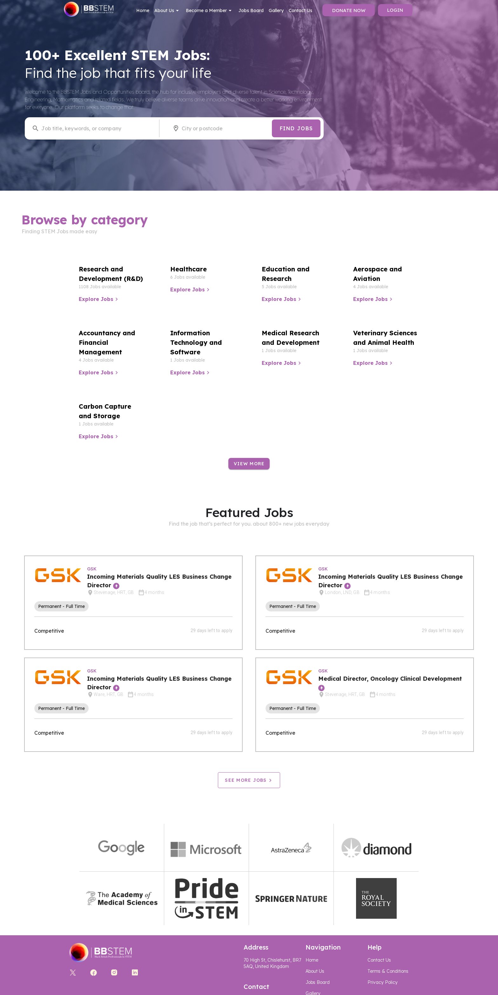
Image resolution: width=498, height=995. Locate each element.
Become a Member (209, 10)
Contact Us (300, 10)
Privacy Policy (382, 982)
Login (395, 10)
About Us (167, 10)
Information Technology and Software (196, 342)
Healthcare (188, 269)
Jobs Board (251, 10)
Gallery (276, 10)
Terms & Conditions (387, 971)
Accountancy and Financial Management (107, 342)
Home (142, 10)
